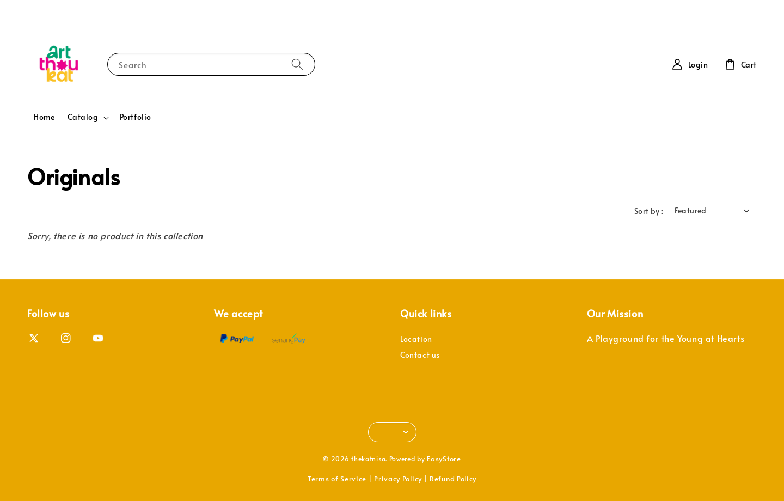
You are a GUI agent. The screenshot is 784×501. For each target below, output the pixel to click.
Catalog (83, 117)
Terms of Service (337, 479)
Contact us (420, 355)
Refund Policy (453, 479)
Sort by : (649, 211)
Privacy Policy (398, 479)
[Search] (297, 64)
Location (416, 339)
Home (44, 117)
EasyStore (444, 458)
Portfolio (135, 117)
